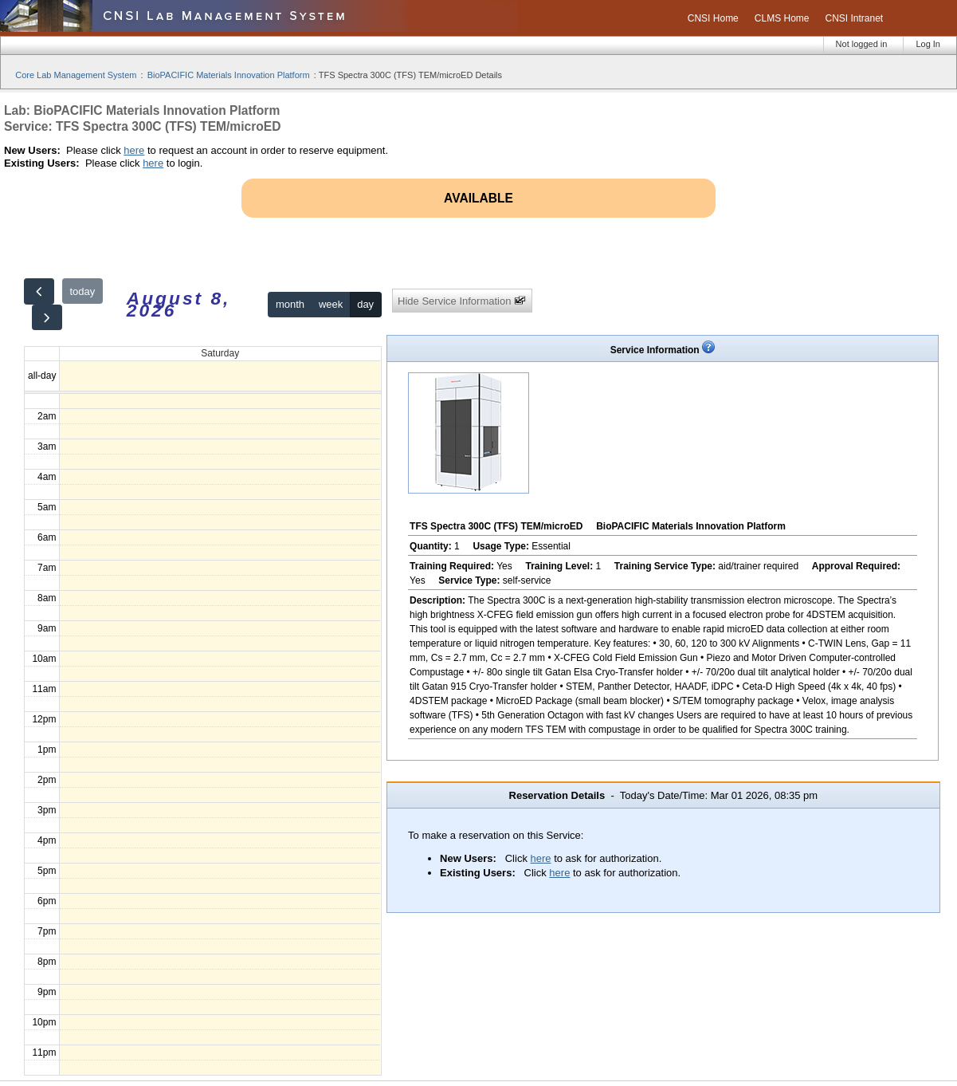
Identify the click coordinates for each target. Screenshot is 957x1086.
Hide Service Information (462, 301)
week (331, 304)
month (290, 304)
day (365, 304)
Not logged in (862, 44)
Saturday (220, 353)
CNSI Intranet (854, 18)
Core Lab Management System (75, 75)
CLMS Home (782, 18)
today (82, 291)
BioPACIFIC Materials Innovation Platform (228, 75)
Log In (928, 44)
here (134, 150)
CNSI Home (713, 18)
